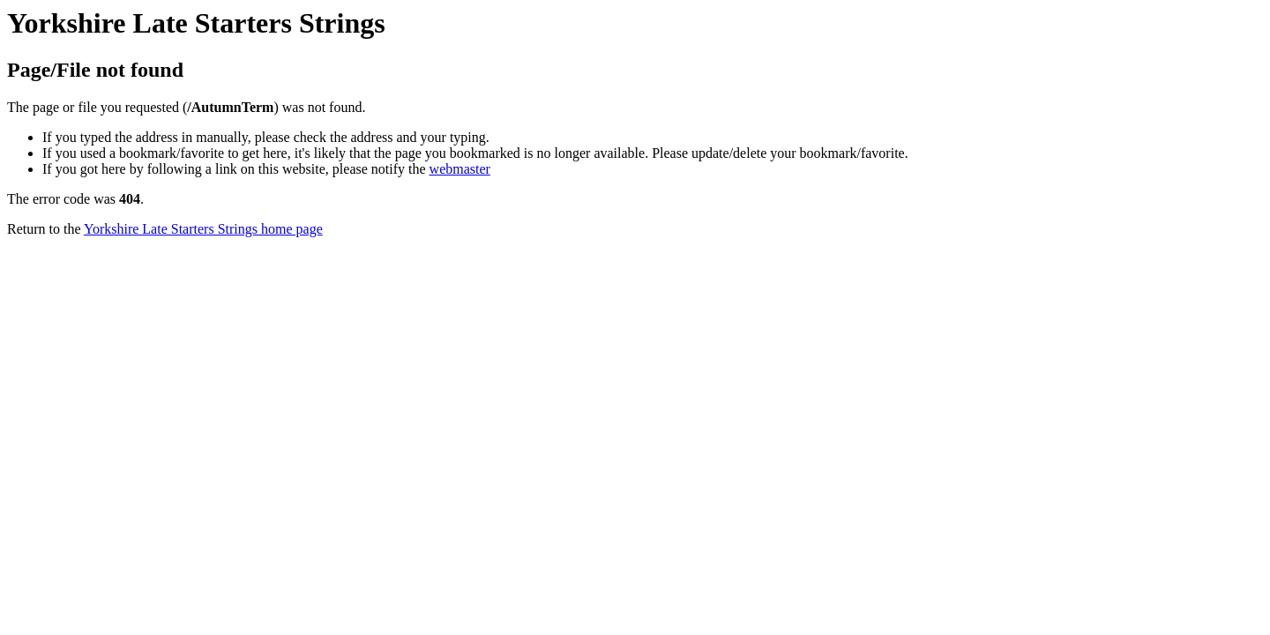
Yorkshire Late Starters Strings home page (203, 228)
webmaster (460, 168)
